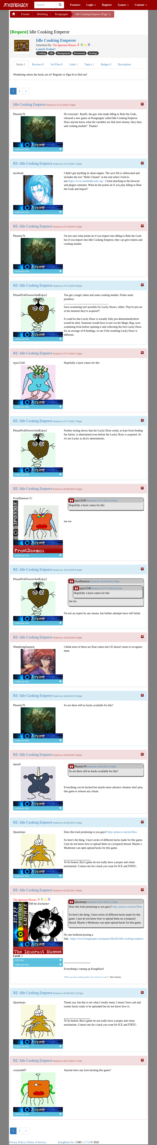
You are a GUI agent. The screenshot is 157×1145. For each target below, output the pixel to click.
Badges (106, 64)
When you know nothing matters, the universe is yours (86, 977)
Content (141, 4)
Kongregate (61, 14)
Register (107, 4)
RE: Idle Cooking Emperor (32, 163)
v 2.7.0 (86, 1142)
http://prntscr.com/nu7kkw (122, 832)
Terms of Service (36, 1142)
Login (91, 4)
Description (124, 64)
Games (123, 4)
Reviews (38, 64)
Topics (89, 64)
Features (75, 4)
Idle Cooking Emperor (29, 104)
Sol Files (56, 64)
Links (73, 64)
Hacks (20, 64)
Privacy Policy (17, 1142)
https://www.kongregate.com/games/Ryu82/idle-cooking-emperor (106, 938)
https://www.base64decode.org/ (85, 181)
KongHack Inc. (66, 1142)
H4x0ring (42, 14)
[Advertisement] (42, 23)
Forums (25, 14)
